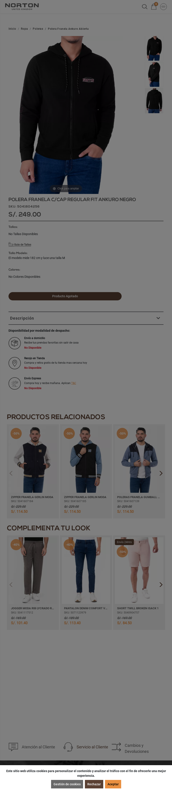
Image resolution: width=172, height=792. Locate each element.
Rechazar (94, 784)
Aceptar (113, 784)
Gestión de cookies (67, 784)
